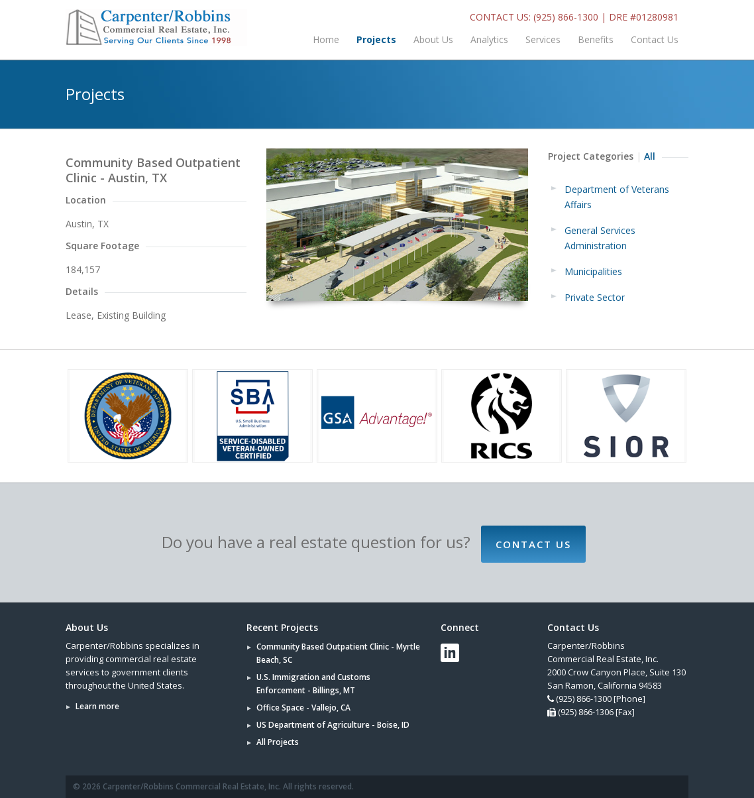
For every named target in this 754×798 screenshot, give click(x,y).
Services (543, 39)
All (649, 156)
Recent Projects (282, 627)
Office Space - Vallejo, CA (303, 707)
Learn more (97, 706)
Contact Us (654, 39)
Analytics (489, 39)
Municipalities (593, 271)
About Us (433, 39)
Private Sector (595, 297)
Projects (376, 39)
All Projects (277, 742)
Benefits (596, 39)
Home (326, 39)
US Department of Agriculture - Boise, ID (332, 724)
